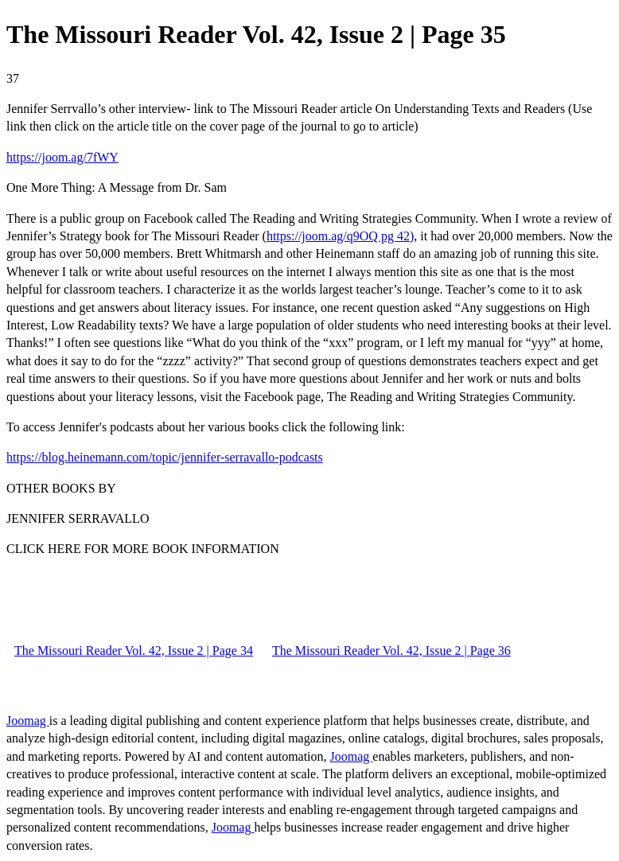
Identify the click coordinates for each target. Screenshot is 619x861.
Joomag (27, 720)
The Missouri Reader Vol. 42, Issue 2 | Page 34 (133, 650)
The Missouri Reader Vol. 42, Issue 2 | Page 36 (391, 650)
